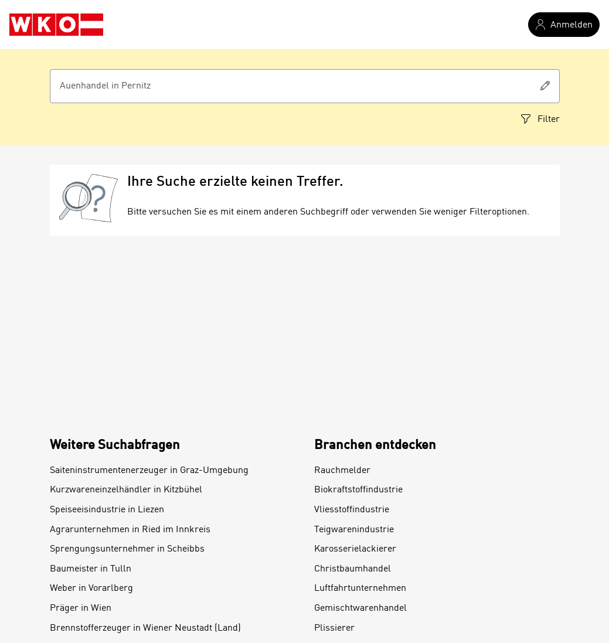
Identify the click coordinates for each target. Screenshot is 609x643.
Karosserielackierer (355, 549)
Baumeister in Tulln (90, 569)
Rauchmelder (342, 470)
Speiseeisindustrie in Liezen (107, 510)
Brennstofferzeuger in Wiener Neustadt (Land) (145, 628)
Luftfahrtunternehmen (360, 588)
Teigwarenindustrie (354, 530)
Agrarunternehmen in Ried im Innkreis (130, 530)
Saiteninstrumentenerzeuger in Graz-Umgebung (149, 470)
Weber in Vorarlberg (91, 588)
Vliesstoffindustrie (351, 510)
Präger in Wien (80, 608)
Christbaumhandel (352, 569)
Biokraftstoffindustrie (358, 490)
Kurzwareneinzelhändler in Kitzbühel (126, 490)
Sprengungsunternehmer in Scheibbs (127, 549)
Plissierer (334, 628)
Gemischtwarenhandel (360, 608)
